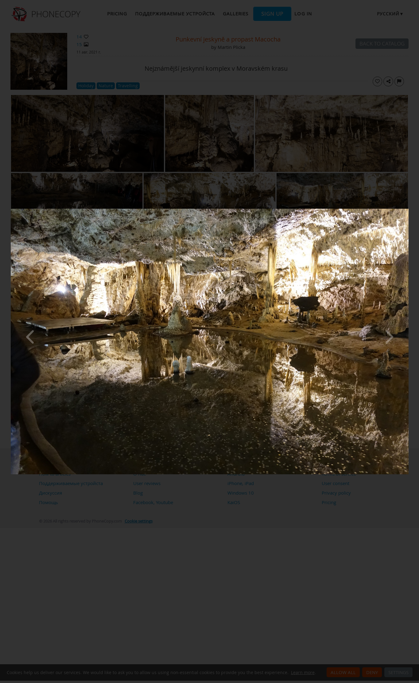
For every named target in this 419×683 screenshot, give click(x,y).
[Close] (407, 210)
